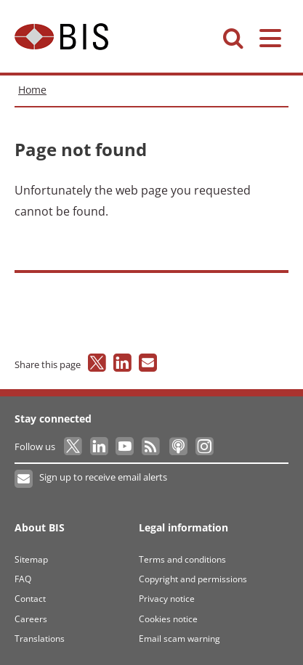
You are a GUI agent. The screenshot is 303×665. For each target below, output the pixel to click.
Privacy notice (167, 598)
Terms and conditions (182, 559)
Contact (30, 598)
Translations (40, 638)
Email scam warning (179, 638)
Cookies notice (168, 619)
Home (32, 90)
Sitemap (31, 559)
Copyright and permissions (193, 579)
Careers (31, 619)
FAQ (23, 579)
